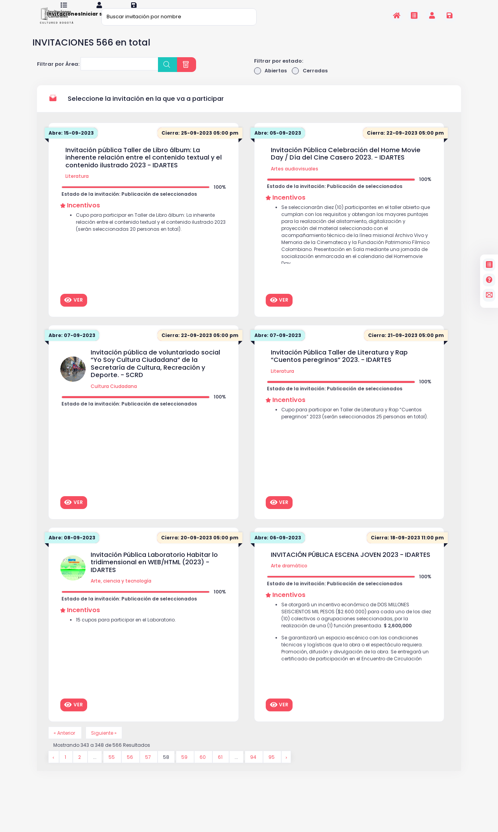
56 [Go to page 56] (131, 769)
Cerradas (311, 81)
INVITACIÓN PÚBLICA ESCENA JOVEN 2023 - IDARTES (350, 565)
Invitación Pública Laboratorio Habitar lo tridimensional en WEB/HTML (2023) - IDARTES (154, 573)
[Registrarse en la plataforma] (449, 15)
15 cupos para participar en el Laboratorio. (129, 632)
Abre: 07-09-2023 (73, 346)
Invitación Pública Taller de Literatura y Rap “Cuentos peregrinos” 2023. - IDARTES (339, 366)
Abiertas (271, 81)
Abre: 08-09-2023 (73, 548)
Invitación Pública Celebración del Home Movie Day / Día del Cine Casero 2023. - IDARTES (346, 164)
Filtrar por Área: (58, 74)
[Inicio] (396, 15)
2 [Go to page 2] (80, 769)
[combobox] (119, 74)
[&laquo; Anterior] (53, 769)
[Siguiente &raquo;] (287, 769)
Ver (73, 310)
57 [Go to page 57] (149, 769)
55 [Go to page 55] (112, 769)
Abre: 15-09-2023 (72, 143)
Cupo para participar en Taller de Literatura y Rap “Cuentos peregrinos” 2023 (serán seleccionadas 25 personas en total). (356, 430)
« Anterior (66, 744)
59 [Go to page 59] (185, 769)
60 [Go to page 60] (203, 769)
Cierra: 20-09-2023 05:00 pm (198, 548)
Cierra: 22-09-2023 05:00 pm (404, 143)
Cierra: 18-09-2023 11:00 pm (406, 548)
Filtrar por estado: (278, 71)
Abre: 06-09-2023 (279, 548)
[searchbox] (88, 75)
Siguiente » (107, 744)
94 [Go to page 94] (254, 769)
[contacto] (489, 295)
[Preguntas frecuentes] (489, 280)
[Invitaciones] (414, 15)
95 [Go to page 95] (273, 769)
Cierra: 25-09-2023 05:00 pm (198, 143)
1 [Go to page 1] (66, 769)
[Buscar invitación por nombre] (179, 16)
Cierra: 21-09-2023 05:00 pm (404, 346)
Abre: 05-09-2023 (279, 143)
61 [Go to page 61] (221, 769)
